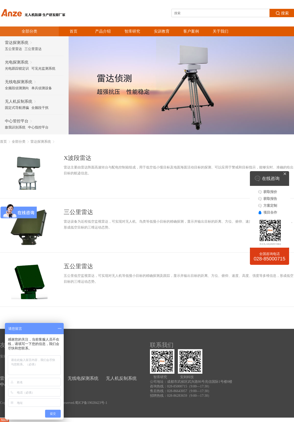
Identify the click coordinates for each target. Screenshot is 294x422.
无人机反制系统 (121, 378)
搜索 (282, 12)
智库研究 (132, 31)
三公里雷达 (33, 49)
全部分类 (18, 141)
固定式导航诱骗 (17, 108)
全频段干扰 (40, 108)
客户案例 (191, 31)
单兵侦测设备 (41, 88)
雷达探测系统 (40, 141)
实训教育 (162, 31)
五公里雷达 (13, 49)
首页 (73, 31)
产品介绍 (103, 31)
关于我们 (220, 31)
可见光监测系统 (43, 68)
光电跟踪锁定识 (17, 68)
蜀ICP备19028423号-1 (91, 403)
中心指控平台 (38, 127)
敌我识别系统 (15, 127)
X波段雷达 (77, 158)
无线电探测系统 (83, 378)
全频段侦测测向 (17, 88)
